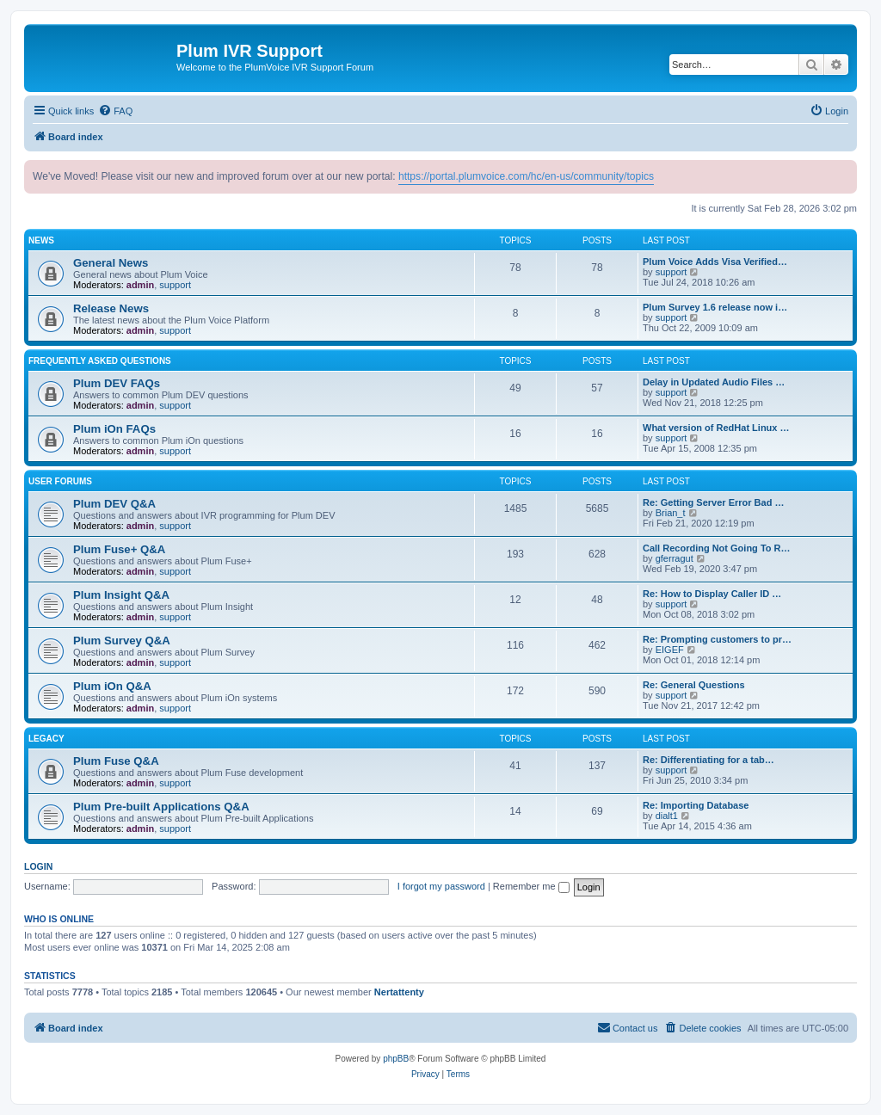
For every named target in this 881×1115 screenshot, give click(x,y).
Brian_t (671, 513)
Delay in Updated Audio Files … (714, 382)
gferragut (674, 558)
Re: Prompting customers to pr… (717, 639)
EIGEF (670, 649)
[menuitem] (115, 111)
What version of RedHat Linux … (716, 427)
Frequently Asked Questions (99, 361)
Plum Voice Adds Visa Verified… (715, 261)
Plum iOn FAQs (114, 428)
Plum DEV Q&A (114, 503)
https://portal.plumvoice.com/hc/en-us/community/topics (526, 176)
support (175, 285)
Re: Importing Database (696, 805)
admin (140, 285)
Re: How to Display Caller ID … (712, 593)
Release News (111, 308)
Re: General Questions (694, 685)
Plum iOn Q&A (112, 686)
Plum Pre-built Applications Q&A (161, 806)
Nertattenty (399, 992)
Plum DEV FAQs (116, 383)
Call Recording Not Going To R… (717, 548)
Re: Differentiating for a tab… (708, 760)
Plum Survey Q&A (121, 640)
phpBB (396, 1058)
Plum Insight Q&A (121, 594)
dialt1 (667, 815)
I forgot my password (441, 886)
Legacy (46, 738)
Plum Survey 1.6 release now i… (715, 307)
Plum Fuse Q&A (116, 761)
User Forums (60, 481)
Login (38, 866)
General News (110, 262)
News (41, 240)
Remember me (531, 886)
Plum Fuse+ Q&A (119, 549)
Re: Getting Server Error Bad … (713, 502)
